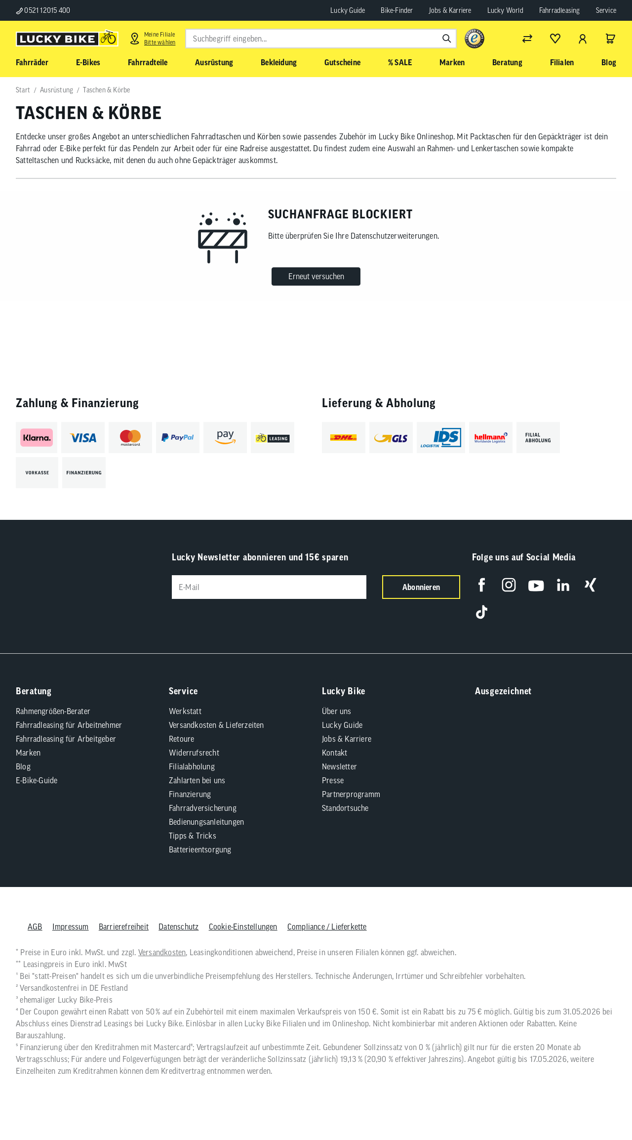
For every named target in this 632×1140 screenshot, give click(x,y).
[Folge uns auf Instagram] (508, 584)
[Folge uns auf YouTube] (536, 584)
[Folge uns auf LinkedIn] (563, 584)
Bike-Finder (397, 10)
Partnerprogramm (351, 794)
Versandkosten (162, 952)
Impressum (70, 926)
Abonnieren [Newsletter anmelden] (421, 587)
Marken (28, 752)
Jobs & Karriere (450, 10)
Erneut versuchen (316, 276)
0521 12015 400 (43, 10)
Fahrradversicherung (203, 807)
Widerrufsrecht (194, 752)
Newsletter (339, 766)
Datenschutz (178, 926)
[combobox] (321, 38)
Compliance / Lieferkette (327, 926)
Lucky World (505, 10)
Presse (333, 780)
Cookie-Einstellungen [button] (243, 926)
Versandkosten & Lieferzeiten (216, 724)
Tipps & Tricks (192, 835)
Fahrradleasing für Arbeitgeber (66, 738)
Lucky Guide (347, 10)
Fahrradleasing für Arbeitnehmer (69, 724)
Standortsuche (345, 807)
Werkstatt (185, 711)
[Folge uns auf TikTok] (481, 612)
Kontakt (334, 752)
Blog (23, 766)
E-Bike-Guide (36, 780)
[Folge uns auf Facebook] (481, 584)
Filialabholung (192, 766)
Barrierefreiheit (124, 926)
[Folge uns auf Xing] (590, 584)
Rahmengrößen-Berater (53, 711)
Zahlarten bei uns (197, 780)
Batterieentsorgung (200, 849)
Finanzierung (190, 794)
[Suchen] (447, 38)
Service (606, 10)
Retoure (181, 738)
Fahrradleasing (559, 10)
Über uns (337, 711)
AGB (35, 926)
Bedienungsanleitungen (206, 821)
